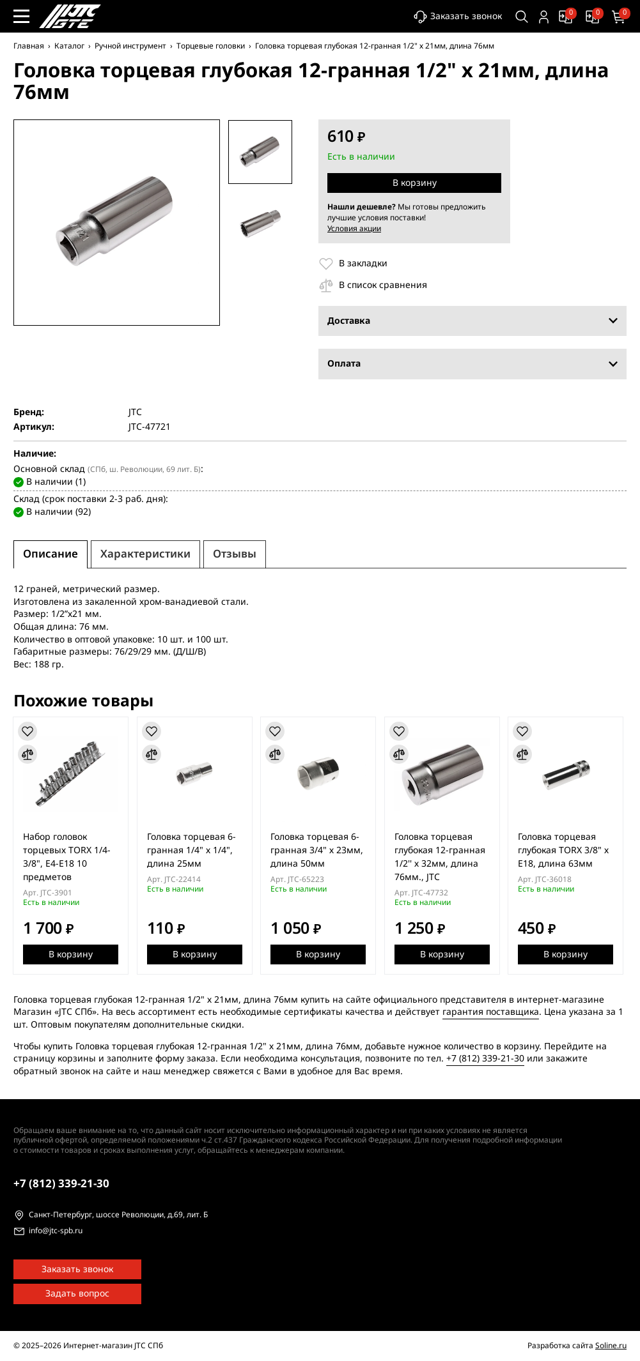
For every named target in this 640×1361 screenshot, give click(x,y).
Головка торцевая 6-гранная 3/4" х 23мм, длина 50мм (319, 850)
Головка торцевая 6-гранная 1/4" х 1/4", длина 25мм (192, 850)
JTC (135, 412)
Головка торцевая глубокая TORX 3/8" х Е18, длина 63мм (567, 850)
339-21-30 (61, 1184)
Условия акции (354, 228)
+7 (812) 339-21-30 (485, 1058)
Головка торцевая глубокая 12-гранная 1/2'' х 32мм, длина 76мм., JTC (443, 856)
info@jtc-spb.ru (55, 1231)
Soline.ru (611, 1345)
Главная (28, 46)
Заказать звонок (455, 17)
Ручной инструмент (130, 46)
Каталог (69, 46)
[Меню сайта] (21, 16)
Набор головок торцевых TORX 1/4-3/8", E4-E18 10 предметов (67, 856)
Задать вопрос (77, 1293)
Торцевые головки (210, 46)
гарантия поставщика (490, 1012)
